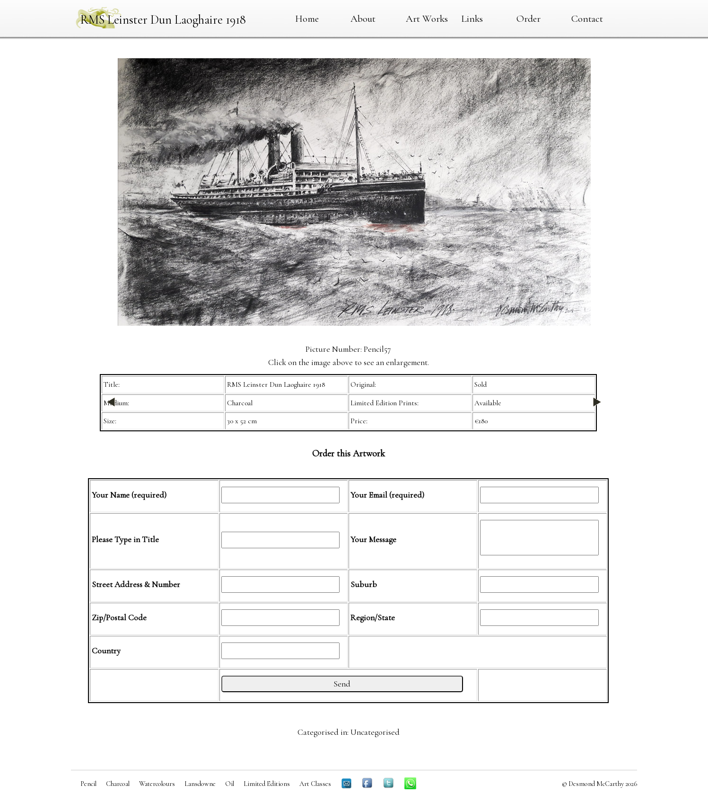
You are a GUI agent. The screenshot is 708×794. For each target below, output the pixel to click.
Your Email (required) (387, 495)
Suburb (363, 584)
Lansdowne (200, 784)
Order (528, 18)
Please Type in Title (125, 539)
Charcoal (118, 784)
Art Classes (315, 784)
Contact (587, 18)
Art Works (427, 18)
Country (106, 651)
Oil (229, 784)
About (363, 18)
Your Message (373, 539)
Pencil (88, 784)
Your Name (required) (129, 495)
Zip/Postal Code (119, 618)
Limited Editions (267, 784)
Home (307, 18)
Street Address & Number (136, 584)
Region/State (372, 618)
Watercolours (157, 784)
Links (472, 18)
